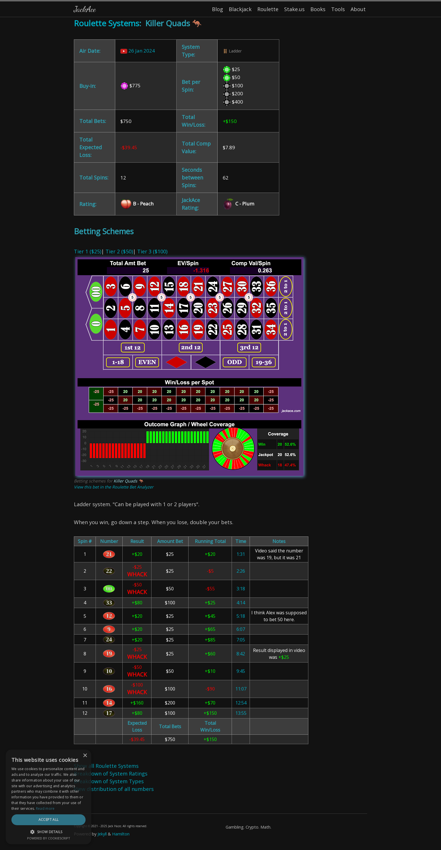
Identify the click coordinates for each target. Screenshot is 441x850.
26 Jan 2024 (137, 50)
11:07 (240, 689)
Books (317, 9)
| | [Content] (220, 433)
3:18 (240, 588)
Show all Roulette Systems (106, 765)
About (358, 9)
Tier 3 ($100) (152, 251)
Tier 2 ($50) (119, 251)
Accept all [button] (49, 819)
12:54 (240, 703)
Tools (338, 9)
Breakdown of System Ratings (110, 773)
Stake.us (294, 9)
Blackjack (240, 9)
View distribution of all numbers (114, 789)
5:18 (240, 616)
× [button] (85, 756)
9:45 (240, 671)
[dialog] (48, 797)
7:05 (240, 640)
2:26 (240, 571)
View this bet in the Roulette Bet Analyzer (113, 487)
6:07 (240, 629)
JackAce (85, 9)
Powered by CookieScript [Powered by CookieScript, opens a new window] (48, 838)
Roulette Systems (106, 23)
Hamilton (121, 834)
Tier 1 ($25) (87, 251)
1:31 (240, 554)
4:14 (240, 602)
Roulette (267, 9)
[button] (48, 832)
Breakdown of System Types (109, 781)
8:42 (240, 654)
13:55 (240, 713)
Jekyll (102, 834)
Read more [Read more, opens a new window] (45, 808)
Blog (217, 9)
